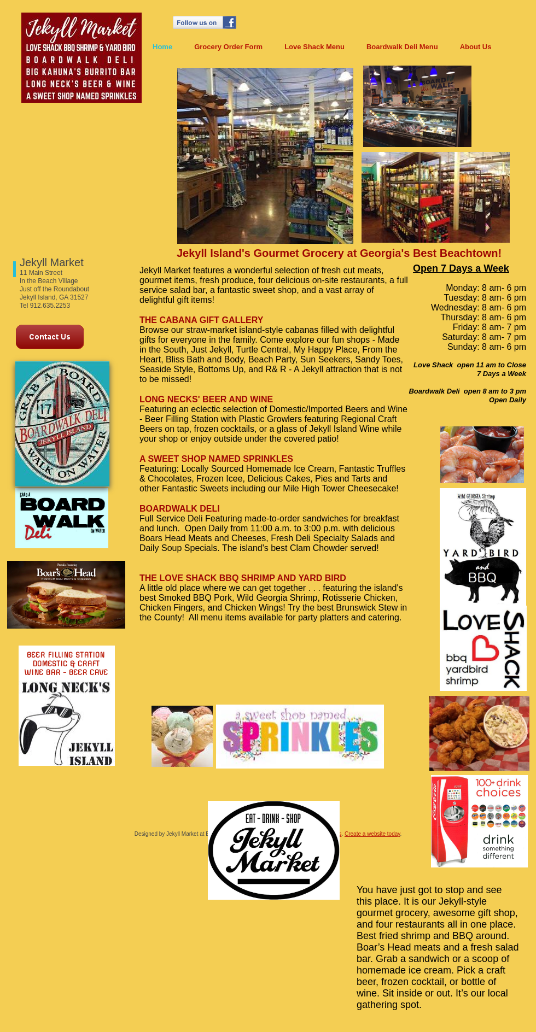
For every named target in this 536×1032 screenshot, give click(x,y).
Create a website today (372, 834)
